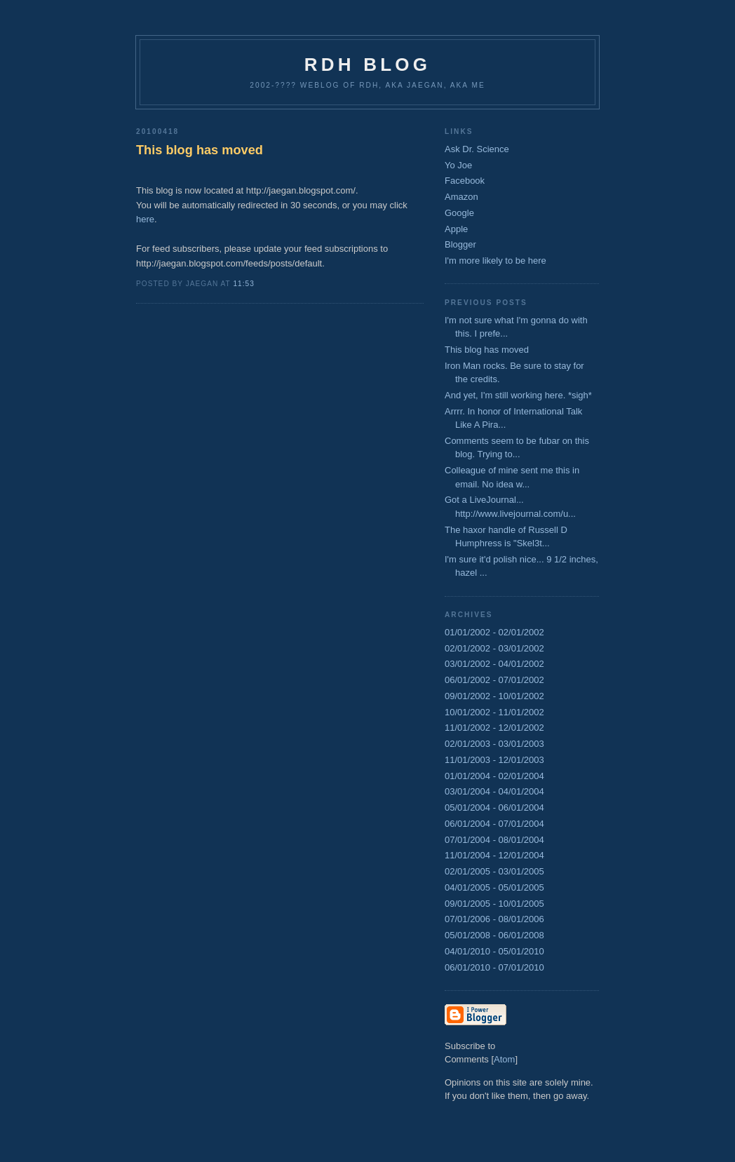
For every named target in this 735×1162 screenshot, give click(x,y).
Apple (456, 229)
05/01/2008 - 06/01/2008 (494, 935)
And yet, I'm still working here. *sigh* (518, 395)
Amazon (461, 196)
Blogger (460, 244)
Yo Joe (458, 165)
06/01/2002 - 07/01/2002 (494, 680)
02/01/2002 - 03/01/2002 (494, 648)
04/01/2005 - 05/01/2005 (494, 887)
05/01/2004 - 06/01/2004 (494, 807)
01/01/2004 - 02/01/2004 (494, 776)
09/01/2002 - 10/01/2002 (494, 696)
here (145, 219)
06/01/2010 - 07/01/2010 (494, 967)
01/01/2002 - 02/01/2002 (494, 632)
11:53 (243, 284)
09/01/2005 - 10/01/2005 (494, 903)
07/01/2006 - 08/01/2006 (494, 919)
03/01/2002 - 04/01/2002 (494, 663)
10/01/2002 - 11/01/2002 (494, 712)
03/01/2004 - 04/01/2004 (494, 791)
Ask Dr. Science (477, 149)
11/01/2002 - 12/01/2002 (494, 727)
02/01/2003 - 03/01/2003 (494, 743)
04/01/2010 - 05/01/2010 (494, 951)
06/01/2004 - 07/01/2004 (494, 823)
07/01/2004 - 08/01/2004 (494, 840)
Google (459, 213)
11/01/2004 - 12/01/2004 (494, 855)
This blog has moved (199, 150)
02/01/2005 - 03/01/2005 (494, 871)
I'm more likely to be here (495, 260)
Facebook (465, 180)
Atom (504, 1059)
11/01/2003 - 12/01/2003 (494, 760)
